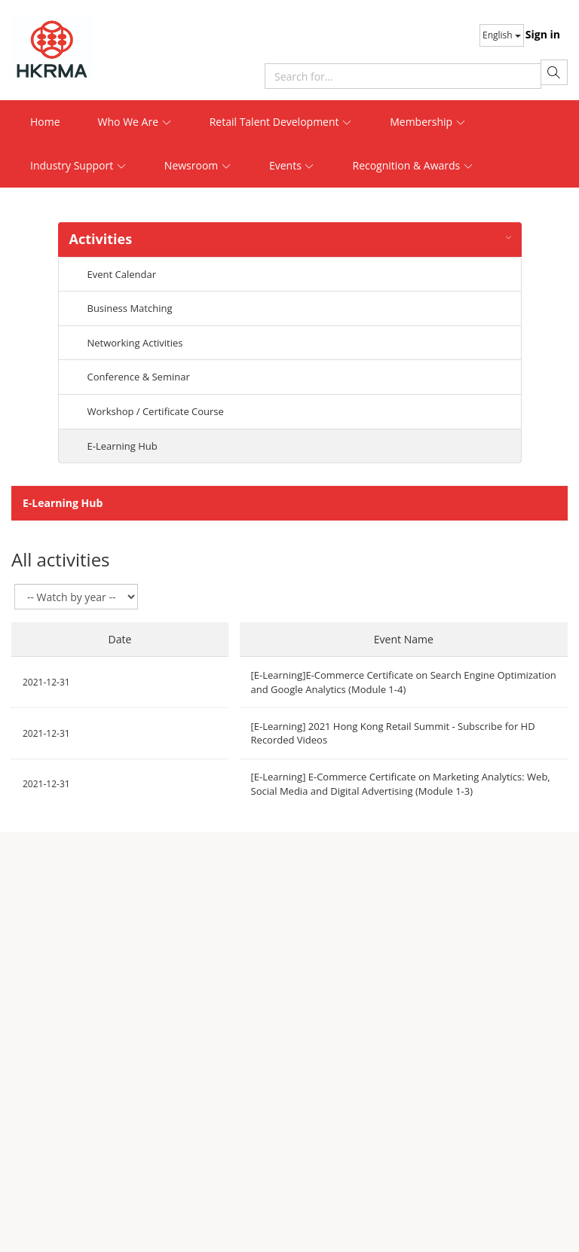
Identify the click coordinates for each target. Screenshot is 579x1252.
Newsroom (197, 165)
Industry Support (78, 165)
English (501, 35)
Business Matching (130, 308)
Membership (428, 122)
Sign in (542, 34)
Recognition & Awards (412, 165)
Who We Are (135, 122)
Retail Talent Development (281, 122)
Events (292, 165)
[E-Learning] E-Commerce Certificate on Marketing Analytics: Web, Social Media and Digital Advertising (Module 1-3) (400, 784)
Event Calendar (121, 274)
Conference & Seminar (138, 376)
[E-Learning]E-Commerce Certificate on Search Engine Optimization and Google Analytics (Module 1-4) (403, 682)
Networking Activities (135, 343)
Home (45, 122)
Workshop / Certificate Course (155, 411)
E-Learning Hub (122, 446)
